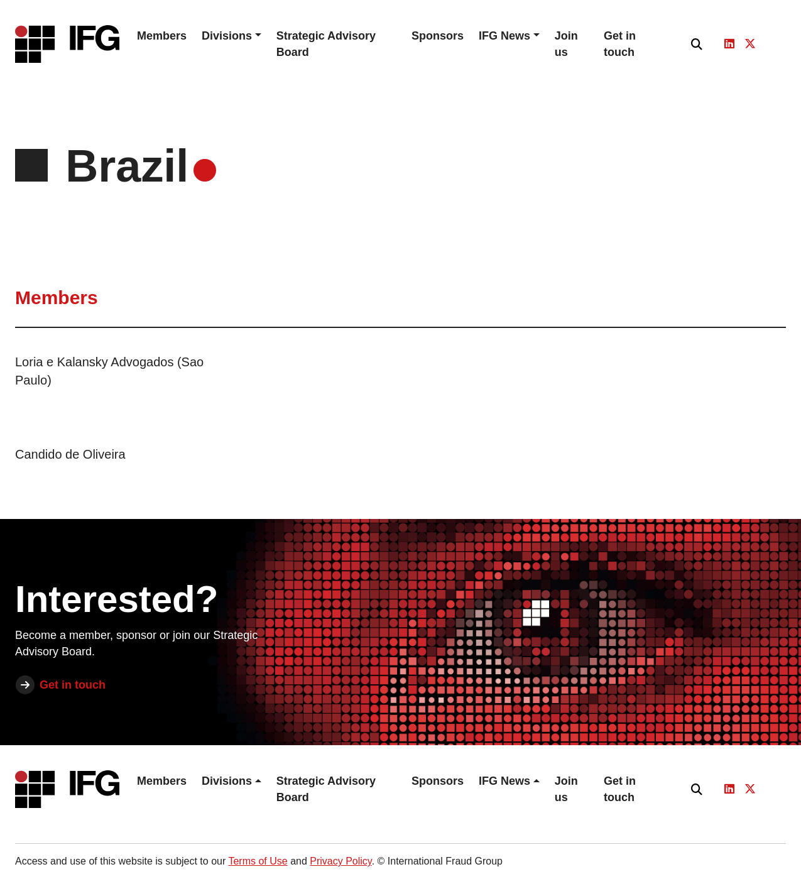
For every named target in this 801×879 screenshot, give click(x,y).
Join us (566, 44)
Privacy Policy (340, 861)
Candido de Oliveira (70, 454)
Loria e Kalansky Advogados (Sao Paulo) (109, 371)
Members (162, 36)
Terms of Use (257, 861)
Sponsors (437, 36)
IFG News (504, 36)
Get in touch (620, 44)
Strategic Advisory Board (326, 44)
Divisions (227, 36)
